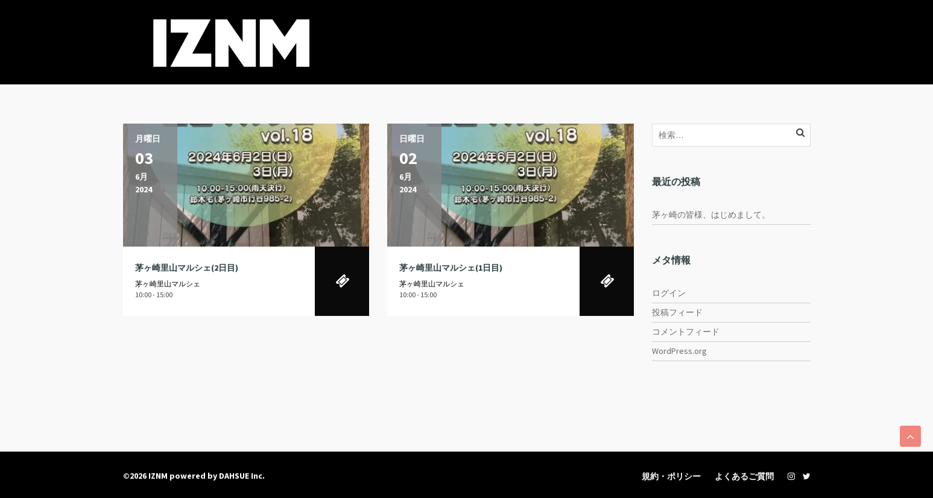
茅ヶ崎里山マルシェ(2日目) (186, 267)
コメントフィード (686, 331)
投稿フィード (677, 312)
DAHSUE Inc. (242, 475)
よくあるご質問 (744, 476)
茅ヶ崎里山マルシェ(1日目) (450, 267)
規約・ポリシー (671, 476)
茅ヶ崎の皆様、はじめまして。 (711, 214)
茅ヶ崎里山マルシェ (167, 283)
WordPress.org (679, 350)
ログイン (669, 293)
